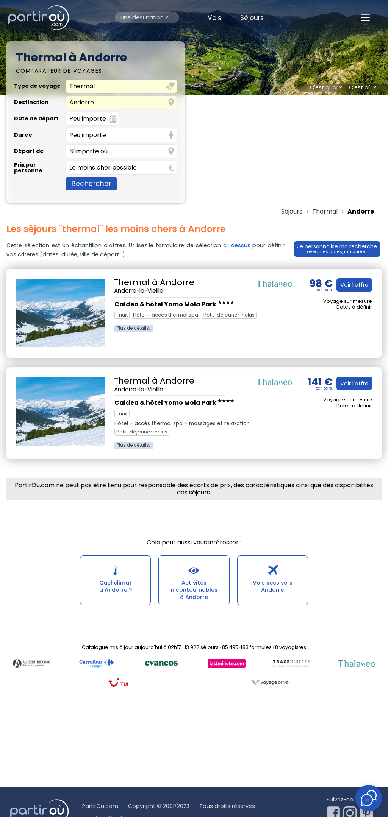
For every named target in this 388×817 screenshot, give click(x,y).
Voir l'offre (353, 284)
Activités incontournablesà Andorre (194, 592)
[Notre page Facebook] (335, 811)
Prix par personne (28, 167)
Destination (31, 102)
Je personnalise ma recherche (336, 247)
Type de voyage (37, 86)
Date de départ (36, 118)
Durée (23, 134)
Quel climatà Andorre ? (115, 588)
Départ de (29, 151)
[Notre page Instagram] (351, 811)
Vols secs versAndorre (272, 588)
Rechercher (91, 183)
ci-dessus (234, 245)
